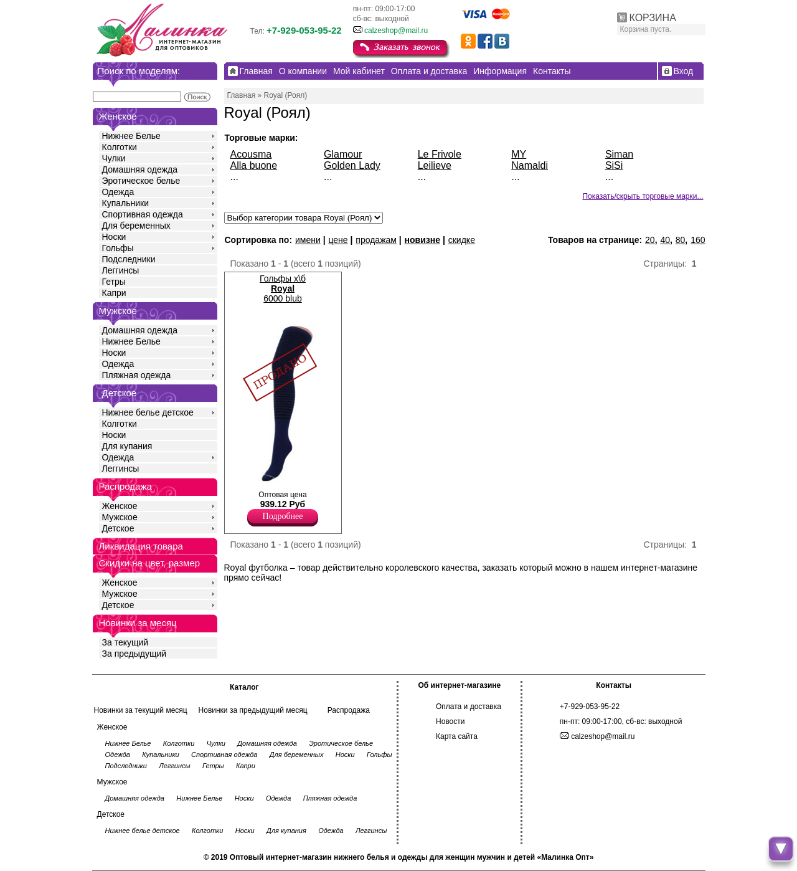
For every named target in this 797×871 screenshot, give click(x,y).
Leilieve (434, 165)
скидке (461, 240)
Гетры (114, 282)
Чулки (114, 158)
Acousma (251, 154)
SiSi (614, 165)
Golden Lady (352, 165)
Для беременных (136, 226)
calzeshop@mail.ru (396, 30)
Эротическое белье (141, 181)
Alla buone (254, 165)
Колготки (119, 147)
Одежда (118, 192)
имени (308, 240)
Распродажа (349, 710)
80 (681, 240)
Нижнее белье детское (148, 412)
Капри (114, 293)
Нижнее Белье (131, 136)
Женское (120, 506)
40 (665, 240)
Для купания (127, 446)
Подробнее (283, 516)
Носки (114, 237)
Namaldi (529, 165)
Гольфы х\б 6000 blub (283, 288)
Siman (619, 154)
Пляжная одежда (136, 375)
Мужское (120, 517)
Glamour (343, 154)
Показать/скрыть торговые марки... (642, 196)
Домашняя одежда (139, 169)
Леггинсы (120, 270)
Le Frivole (439, 154)
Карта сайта (457, 736)
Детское (119, 393)
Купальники (125, 203)
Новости (450, 721)
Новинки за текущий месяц (140, 710)
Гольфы (118, 248)
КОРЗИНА (653, 17)
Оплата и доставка (468, 706)
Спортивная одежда (142, 214)
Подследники (129, 259)
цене (337, 240)
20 (650, 240)
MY (518, 154)
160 (698, 240)
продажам (376, 240)
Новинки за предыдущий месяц (253, 710)
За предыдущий (134, 654)
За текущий (125, 642)
